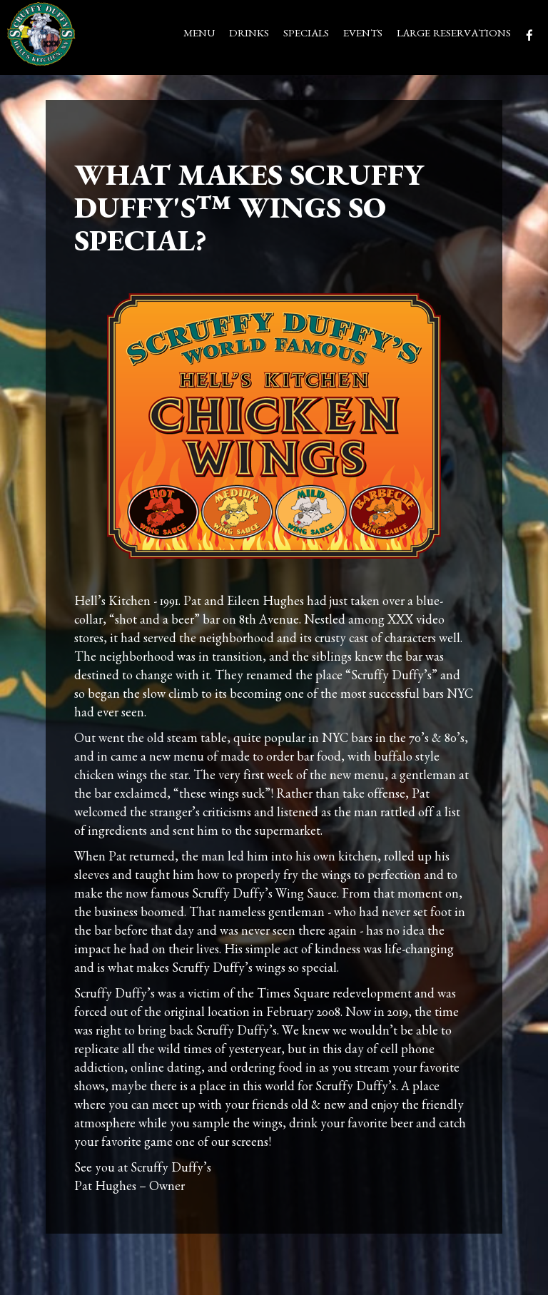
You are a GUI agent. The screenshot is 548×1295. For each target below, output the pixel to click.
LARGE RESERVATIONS (454, 35)
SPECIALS (306, 35)
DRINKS (249, 35)
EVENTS (362, 35)
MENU (199, 35)
